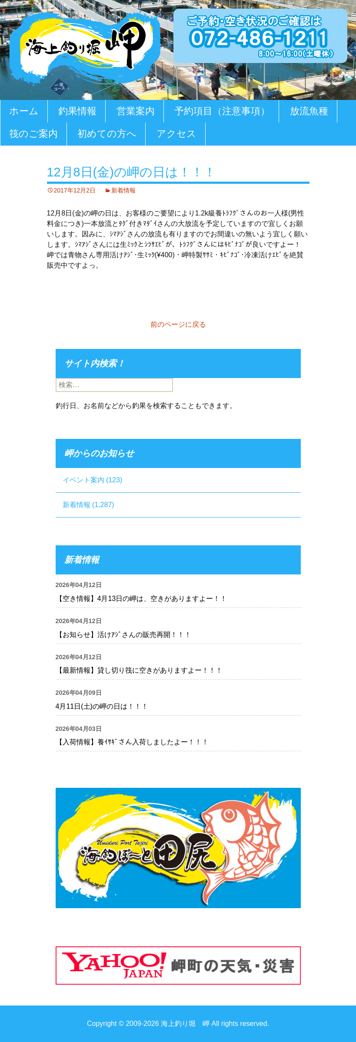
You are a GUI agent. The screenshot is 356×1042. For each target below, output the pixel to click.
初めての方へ (106, 133)
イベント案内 (83, 480)
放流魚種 (309, 111)
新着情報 (123, 190)
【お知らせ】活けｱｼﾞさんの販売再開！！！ (123, 634)
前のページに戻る (178, 324)
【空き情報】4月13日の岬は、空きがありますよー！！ (141, 598)
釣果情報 (77, 111)
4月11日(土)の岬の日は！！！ (102, 706)
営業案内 (135, 111)
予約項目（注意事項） (222, 111)
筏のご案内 (33, 133)
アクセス (176, 133)
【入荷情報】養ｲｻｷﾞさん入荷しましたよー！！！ (132, 742)
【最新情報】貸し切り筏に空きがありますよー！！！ (139, 670)
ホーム (24, 111)
